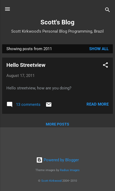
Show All (99, 48)
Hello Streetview (26, 65)
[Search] (107, 11)
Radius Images (70, 170)
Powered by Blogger (57, 160)
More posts (57, 124)
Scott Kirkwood (51, 181)
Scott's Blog (57, 22)
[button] (105, 66)
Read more (98, 104)
